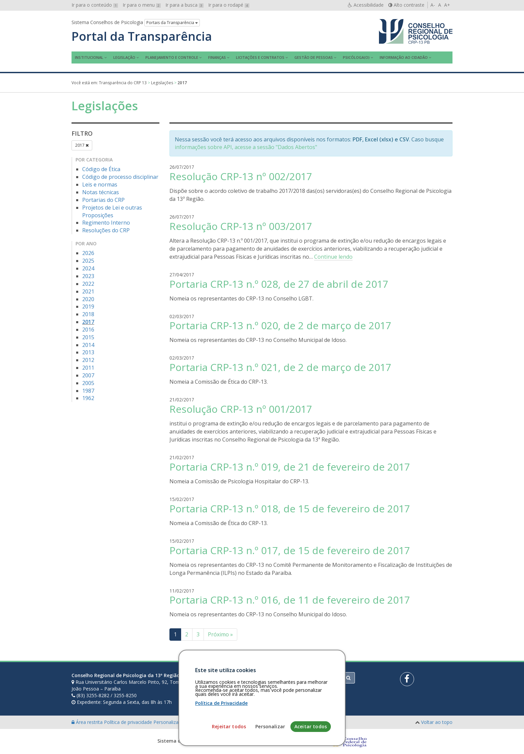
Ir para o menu (142, 5)
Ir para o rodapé (228, 5)
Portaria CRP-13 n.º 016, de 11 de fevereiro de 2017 (289, 600)
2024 (88, 268)
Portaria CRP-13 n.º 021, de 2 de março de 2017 (280, 367)
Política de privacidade (128, 722)
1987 (88, 390)
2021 (88, 291)
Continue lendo (333, 256)
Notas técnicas (100, 192)
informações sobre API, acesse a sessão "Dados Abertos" (246, 147)
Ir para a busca (184, 5)
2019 (88, 306)
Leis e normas (99, 184)
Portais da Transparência (172, 22)
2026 (88, 253)
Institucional (89, 57)
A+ (447, 5)
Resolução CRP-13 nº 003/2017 (240, 226)
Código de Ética (101, 169)
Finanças (217, 57)
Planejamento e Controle (171, 57)
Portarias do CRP (103, 200)
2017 (82, 145)
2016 (88, 329)
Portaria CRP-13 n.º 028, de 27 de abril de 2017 (278, 284)
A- (432, 5)
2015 (88, 337)
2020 (88, 299)
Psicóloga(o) (356, 57)
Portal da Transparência (142, 36)
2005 (88, 383)
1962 (88, 398)
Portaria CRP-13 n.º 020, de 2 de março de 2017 (280, 325)
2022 (88, 283)
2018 (88, 314)
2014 (88, 345)
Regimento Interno (106, 222)
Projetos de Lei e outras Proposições (112, 211)
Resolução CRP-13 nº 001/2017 (240, 409)
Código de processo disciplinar (120, 176)
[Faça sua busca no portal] (288, 677)
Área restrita (88, 722)
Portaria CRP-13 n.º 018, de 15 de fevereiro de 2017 (289, 508)
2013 (88, 352)
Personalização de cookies (182, 722)
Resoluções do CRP (106, 230)
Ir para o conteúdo (95, 5)
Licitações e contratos (260, 57)
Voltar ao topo (436, 722)
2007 (88, 375)
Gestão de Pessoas (313, 57)
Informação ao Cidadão (404, 57)
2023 (88, 276)
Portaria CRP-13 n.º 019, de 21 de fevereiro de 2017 (289, 467)
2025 (88, 260)
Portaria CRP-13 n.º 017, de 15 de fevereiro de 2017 (289, 550)
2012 (88, 360)
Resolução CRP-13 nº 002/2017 (240, 176)
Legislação (124, 57)
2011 (88, 367)
